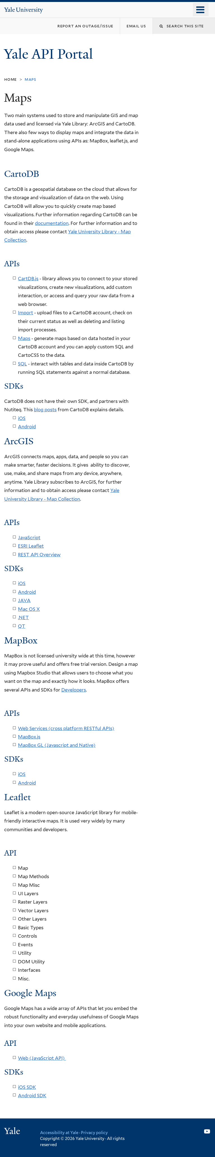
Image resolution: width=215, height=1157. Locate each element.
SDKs (13, 386)
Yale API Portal (50, 54)
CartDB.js (28, 278)
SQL (22, 364)
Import (25, 312)
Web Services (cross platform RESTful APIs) (66, 728)
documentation (52, 223)
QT (21, 626)
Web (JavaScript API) (42, 1058)
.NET (23, 617)
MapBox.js (29, 737)
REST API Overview (39, 554)
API (10, 853)
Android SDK (32, 1095)
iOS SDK (27, 1087)
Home (10, 79)
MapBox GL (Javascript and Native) (56, 745)
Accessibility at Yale (59, 1132)
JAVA (24, 600)
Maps (24, 338)
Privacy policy (94, 1132)
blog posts (45, 409)
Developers (73, 690)
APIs (12, 713)
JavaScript (29, 537)
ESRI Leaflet (31, 546)
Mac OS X (29, 609)
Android (27, 426)
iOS (21, 418)
